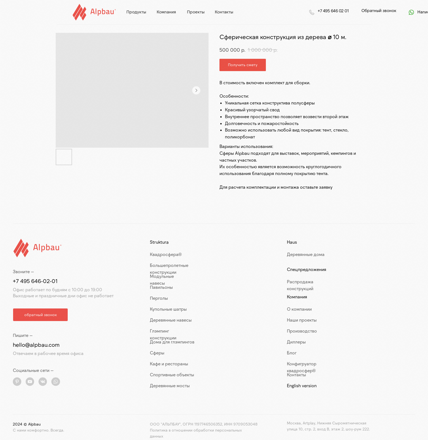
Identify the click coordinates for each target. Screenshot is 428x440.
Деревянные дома (306, 254)
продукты (136, 11)
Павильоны (161, 287)
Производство (302, 330)
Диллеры (296, 341)
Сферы (157, 352)
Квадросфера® (166, 254)
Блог (291, 352)
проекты (195, 11)
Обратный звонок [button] (378, 10)
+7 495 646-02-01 (35, 281)
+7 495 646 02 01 (333, 10)
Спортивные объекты (172, 374)
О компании (299, 308)
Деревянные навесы (171, 319)
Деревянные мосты (170, 385)
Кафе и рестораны (169, 363)
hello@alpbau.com (36, 344)
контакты (224, 11)
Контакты (296, 374)
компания (166, 11)
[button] (40, 314)
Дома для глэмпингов (172, 341)
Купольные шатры (168, 308)
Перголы (159, 298)
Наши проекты (302, 319)
